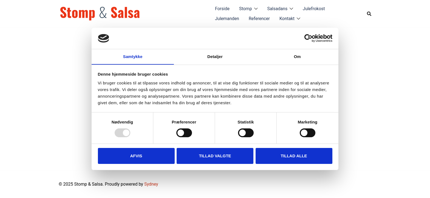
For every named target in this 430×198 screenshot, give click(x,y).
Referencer (259, 18)
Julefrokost (314, 8)
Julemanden (227, 18)
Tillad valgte (215, 155)
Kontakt (287, 18)
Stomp (245, 8)
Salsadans (277, 8)
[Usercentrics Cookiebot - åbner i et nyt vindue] (308, 38)
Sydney (151, 184)
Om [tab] (297, 56)
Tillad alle (294, 155)
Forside (222, 8)
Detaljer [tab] (215, 56)
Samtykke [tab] (133, 56)
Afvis (136, 155)
